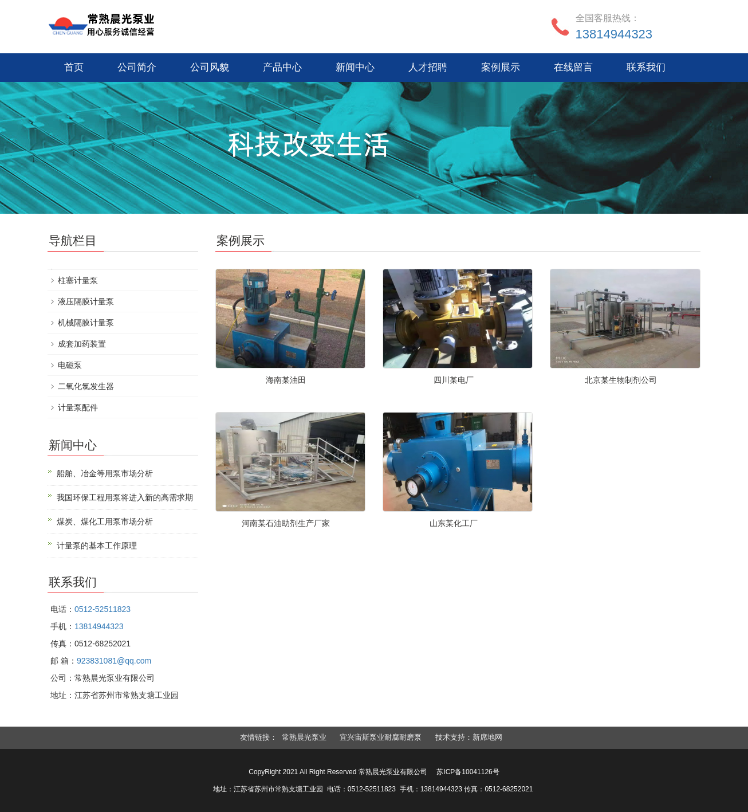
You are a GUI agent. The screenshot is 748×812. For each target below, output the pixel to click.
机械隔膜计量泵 (86, 322)
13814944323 (614, 34)
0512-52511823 (102, 609)
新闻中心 (355, 67)
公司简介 (136, 67)
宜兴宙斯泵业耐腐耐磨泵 (381, 737)
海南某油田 (286, 380)
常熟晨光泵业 (304, 737)
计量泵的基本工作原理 (97, 545)
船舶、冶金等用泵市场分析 (105, 473)
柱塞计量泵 (78, 280)
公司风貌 (209, 67)
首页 (74, 67)
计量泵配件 (78, 407)
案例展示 (500, 67)
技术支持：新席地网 (468, 737)
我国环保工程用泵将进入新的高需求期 (125, 497)
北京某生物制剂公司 (621, 380)
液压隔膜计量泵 (86, 301)
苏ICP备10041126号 (467, 772)
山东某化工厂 (454, 523)
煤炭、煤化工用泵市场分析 (105, 521)
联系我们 (646, 67)
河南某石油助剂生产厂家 (286, 523)
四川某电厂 (454, 380)
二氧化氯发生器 (86, 386)
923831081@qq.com (114, 660)
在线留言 (573, 67)
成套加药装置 (82, 343)
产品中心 (282, 67)
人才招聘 (427, 67)
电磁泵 (70, 365)
